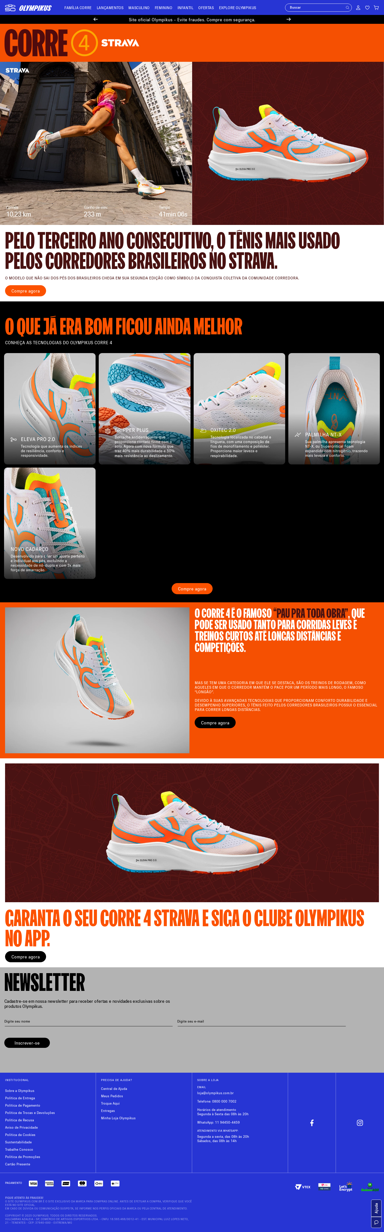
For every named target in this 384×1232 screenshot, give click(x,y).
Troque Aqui (110, 1103)
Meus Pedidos (112, 1096)
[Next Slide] (288, 19)
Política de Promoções (22, 1156)
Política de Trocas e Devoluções (30, 1112)
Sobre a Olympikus (19, 1090)
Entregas (108, 1110)
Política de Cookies (20, 1134)
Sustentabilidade (18, 1142)
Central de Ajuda (114, 1088)
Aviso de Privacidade (21, 1127)
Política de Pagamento (22, 1105)
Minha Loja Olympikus (118, 1118)
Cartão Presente (17, 1164)
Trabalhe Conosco (19, 1149)
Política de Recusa (19, 1120)
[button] (347, 7)
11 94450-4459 (227, 1122)
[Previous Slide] (95, 19)
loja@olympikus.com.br (215, 1093)
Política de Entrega (20, 1098)
